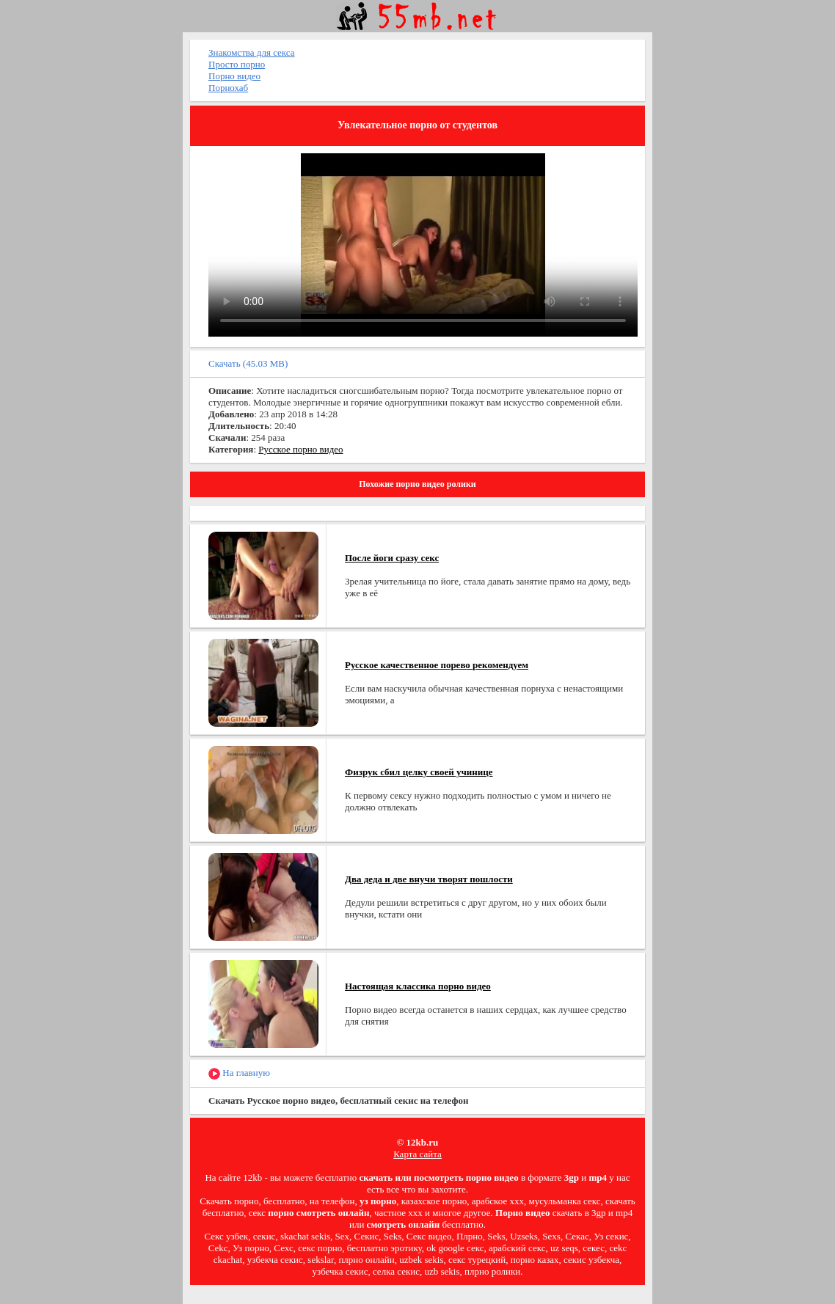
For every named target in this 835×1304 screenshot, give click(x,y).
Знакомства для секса (251, 52)
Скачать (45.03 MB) (248, 363)
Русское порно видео (300, 449)
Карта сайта (417, 1154)
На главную (239, 1073)
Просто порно (236, 64)
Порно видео (234, 75)
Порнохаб (228, 87)
